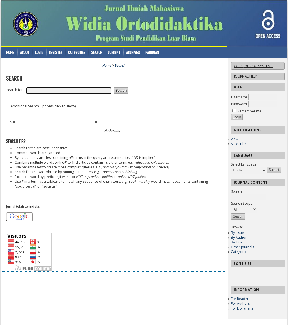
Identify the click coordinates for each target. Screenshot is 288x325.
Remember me (249, 111)
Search (96, 52)
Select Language (243, 164)
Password (239, 104)
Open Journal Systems (253, 66)
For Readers (240, 298)
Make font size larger (254, 273)
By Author (239, 237)
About (25, 52)
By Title (236, 242)
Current (114, 52)
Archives (133, 52)
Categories (239, 251)
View (234, 139)
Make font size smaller (236, 273)
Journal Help (245, 76)
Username (239, 97)
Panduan (152, 52)
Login (39, 52)
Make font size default (245, 273)
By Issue (237, 232)
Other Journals (242, 247)
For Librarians (242, 308)
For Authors (240, 303)
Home (10, 52)
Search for (14, 89)
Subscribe (239, 143)
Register (55, 52)
